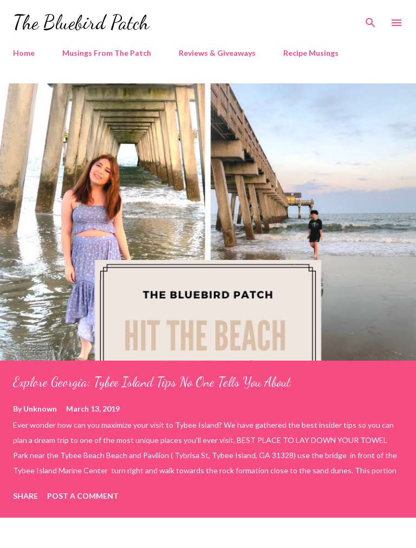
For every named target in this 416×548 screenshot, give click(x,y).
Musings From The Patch (106, 52)
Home (24, 52)
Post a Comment (83, 495)
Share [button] (25, 495)
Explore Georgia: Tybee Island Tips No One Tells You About (152, 382)
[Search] (370, 19)
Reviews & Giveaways (217, 52)
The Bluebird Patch (81, 22)
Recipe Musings (311, 52)
